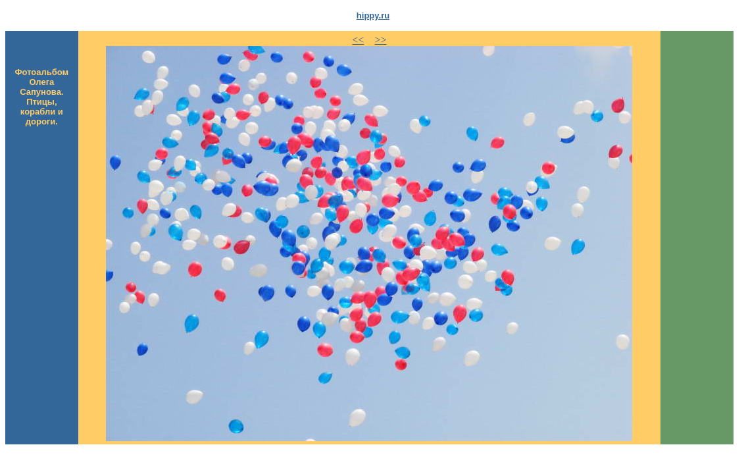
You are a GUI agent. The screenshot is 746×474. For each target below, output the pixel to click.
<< (358, 39)
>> (380, 39)
